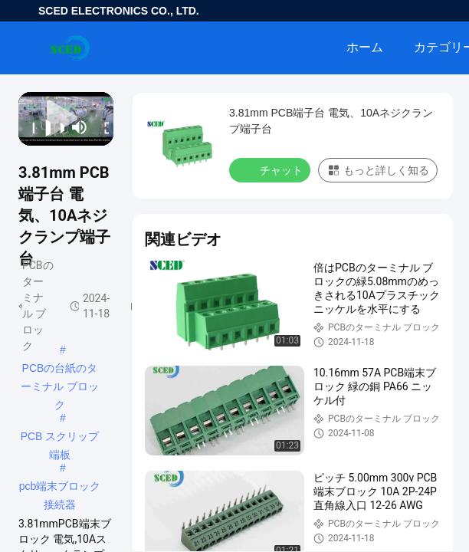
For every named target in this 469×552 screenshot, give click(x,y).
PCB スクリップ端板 (60, 437)
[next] (57, 127)
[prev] (30, 127)
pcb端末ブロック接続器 (60, 487)
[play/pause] (44, 127)
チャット (271, 169)
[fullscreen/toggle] (102, 127)
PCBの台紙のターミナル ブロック (60, 369)
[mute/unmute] (79, 127)
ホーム (364, 47)
